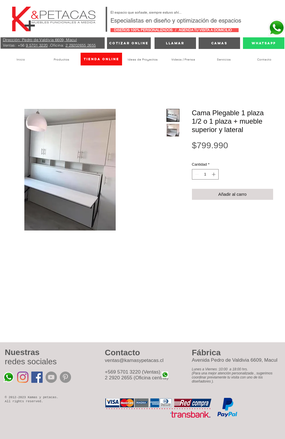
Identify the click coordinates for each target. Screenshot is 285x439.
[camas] (219, 43)
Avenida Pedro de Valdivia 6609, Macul (234, 360)
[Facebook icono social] (37, 377)
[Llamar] (175, 43)
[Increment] (214, 174)
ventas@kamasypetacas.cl (134, 360)
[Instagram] (22, 377)
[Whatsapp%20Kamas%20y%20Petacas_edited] (8, 377)
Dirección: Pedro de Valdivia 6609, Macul (40, 39)
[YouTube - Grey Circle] (51, 377)
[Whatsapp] (263, 43)
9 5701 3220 (37, 45)
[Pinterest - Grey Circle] (65, 377)
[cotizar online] (129, 43)
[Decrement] (196, 174)
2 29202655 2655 (81, 45)
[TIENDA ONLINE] (101, 59)
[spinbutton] (205, 174)
